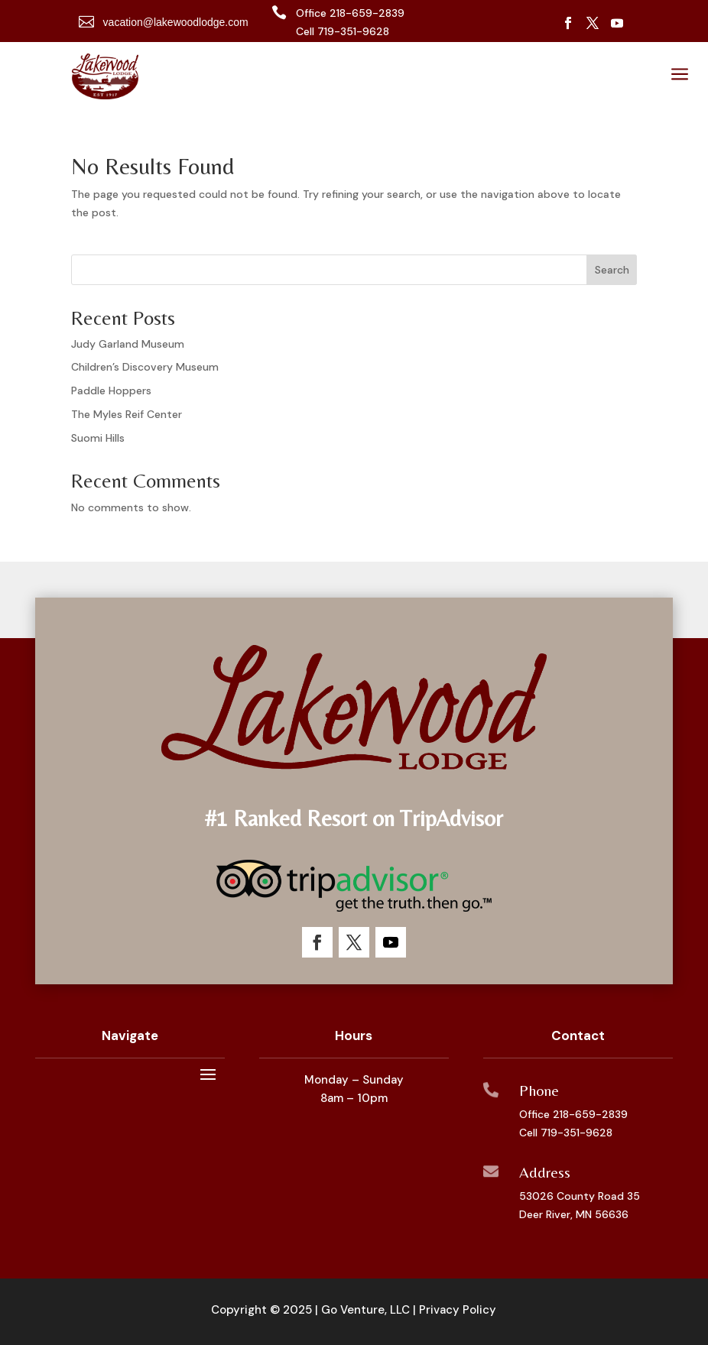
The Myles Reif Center (126, 414)
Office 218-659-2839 (573, 1114)
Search (612, 270)
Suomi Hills (98, 438)
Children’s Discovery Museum (145, 367)
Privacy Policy (457, 1309)
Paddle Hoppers (111, 390)
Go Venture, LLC (365, 1309)
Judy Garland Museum (127, 344)
